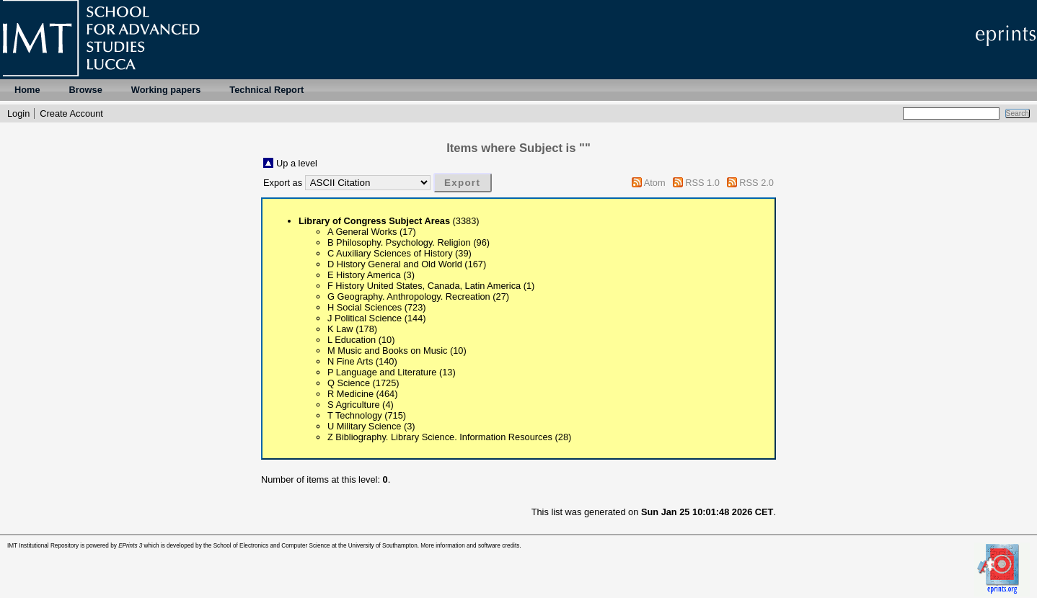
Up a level (296, 163)
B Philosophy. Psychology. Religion (399, 242)
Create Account (71, 113)
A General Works (362, 231)
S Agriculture (353, 404)
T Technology (354, 415)
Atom (655, 182)
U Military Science (364, 426)
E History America (364, 274)
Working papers (165, 89)
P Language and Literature (381, 372)
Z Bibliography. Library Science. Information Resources (439, 437)
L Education (351, 339)
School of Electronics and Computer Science (271, 546)
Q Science (348, 383)
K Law (340, 328)
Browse (85, 89)
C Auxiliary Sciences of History (390, 253)
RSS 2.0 (756, 182)
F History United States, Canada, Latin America (424, 285)
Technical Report (266, 89)
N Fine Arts (350, 361)
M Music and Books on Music (387, 350)
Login (18, 113)
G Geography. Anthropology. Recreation (408, 296)
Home (27, 89)
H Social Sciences (364, 307)
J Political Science (364, 318)
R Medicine (350, 393)
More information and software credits (469, 546)
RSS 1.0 (702, 182)
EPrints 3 (130, 546)
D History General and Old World (394, 264)
